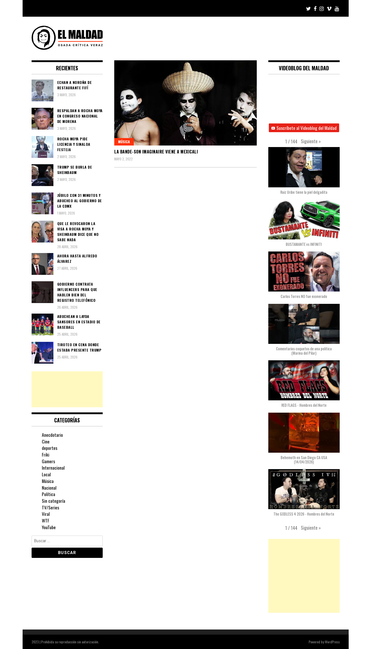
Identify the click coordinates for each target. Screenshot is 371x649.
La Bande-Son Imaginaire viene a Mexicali (156, 152)
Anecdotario (52, 434)
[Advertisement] (67, 389)
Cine (46, 441)
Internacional (53, 467)
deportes (49, 447)
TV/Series (50, 507)
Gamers (48, 461)
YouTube (49, 527)
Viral (46, 513)
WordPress (332, 641)
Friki (45, 454)
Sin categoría (53, 500)
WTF (45, 520)
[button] (311, 141)
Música (124, 141)
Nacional (49, 487)
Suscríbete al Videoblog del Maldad (304, 127)
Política (48, 494)
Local (46, 474)
